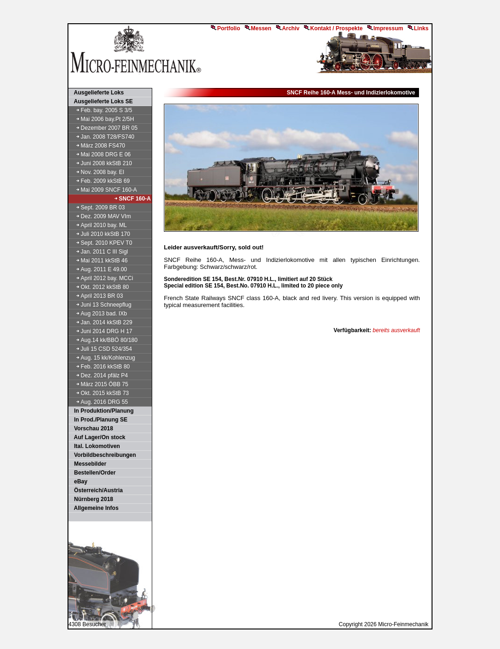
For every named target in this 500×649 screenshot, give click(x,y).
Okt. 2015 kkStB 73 (99, 393)
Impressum (385, 28)
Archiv (287, 28)
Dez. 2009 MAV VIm (100, 216)
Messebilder (87, 464)
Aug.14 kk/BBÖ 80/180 (103, 340)
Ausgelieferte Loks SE (101, 101)
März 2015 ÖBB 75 (98, 384)
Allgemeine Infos (94, 508)
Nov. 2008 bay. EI (96, 172)
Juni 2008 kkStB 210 (100, 163)
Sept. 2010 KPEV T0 (100, 243)
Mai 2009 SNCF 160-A (103, 190)
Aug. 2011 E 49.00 (98, 269)
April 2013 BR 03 (96, 296)
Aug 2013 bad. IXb (98, 313)
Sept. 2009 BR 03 (97, 207)
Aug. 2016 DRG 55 (98, 402)
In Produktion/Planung (101, 411)
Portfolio (225, 28)
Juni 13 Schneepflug (100, 304)
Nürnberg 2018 (91, 499)
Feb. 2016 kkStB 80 (99, 366)
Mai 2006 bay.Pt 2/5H (101, 119)
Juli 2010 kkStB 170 (99, 234)
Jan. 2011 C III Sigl (98, 251)
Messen (258, 28)
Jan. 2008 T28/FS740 (102, 137)
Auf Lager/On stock (97, 437)
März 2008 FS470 (97, 145)
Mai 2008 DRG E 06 (100, 154)
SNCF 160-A (132, 198)
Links (418, 28)
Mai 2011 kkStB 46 (98, 260)
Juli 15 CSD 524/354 (100, 349)
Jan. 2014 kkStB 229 (100, 322)
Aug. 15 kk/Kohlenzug (102, 358)
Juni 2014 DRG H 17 (100, 331)
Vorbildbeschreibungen (102, 455)
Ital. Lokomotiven (94, 446)
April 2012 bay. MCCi (101, 278)
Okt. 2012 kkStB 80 (99, 287)
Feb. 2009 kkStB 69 (99, 181)
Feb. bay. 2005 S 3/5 (100, 110)
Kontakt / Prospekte (333, 28)
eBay (78, 481)
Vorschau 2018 (91, 428)
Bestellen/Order (92, 472)
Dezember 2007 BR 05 (103, 128)
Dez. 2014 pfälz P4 (98, 375)
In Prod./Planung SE (98, 419)
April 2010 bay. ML (98, 225)
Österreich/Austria (96, 490)
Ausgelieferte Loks (96, 92)
